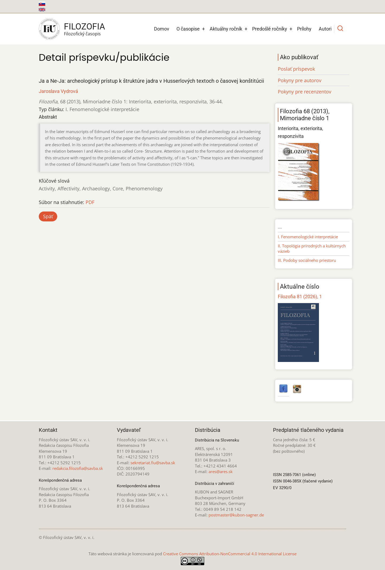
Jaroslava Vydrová (58, 91)
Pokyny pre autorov (299, 80)
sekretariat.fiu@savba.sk (152, 462)
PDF (90, 202)
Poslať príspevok (296, 69)
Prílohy (304, 29)
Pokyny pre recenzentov (304, 91)
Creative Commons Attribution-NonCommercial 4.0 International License (230, 553)
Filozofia (84, 26)
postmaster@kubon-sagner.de (236, 515)
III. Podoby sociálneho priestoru (307, 260)
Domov (161, 29)
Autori (325, 29)
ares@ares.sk (221, 471)
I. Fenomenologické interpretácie (308, 236)
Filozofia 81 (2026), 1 (300, 296)
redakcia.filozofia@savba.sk (77, 468)
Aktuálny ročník (226, 29)
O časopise (188, 29)
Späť (48, 216)
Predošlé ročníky (269, 29)
